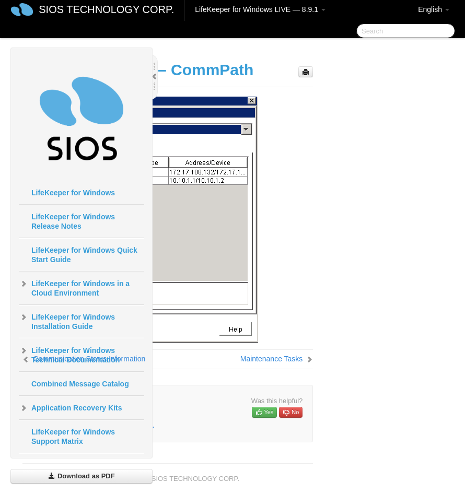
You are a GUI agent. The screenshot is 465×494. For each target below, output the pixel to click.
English (433, 9)
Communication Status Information (89, 359)
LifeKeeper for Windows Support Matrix (73, 436)
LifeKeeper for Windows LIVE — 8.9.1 (260, 9)
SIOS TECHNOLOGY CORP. (106, 9)
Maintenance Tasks (271, 359)
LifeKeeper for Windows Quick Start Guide (84, 255)
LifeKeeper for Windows (73, 193)
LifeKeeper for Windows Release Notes (73, 221)
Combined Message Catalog (80, 384)
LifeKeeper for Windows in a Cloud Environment (74, 287)
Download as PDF (81, 476)
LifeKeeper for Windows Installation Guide (67, 321)
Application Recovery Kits (70, 408)
